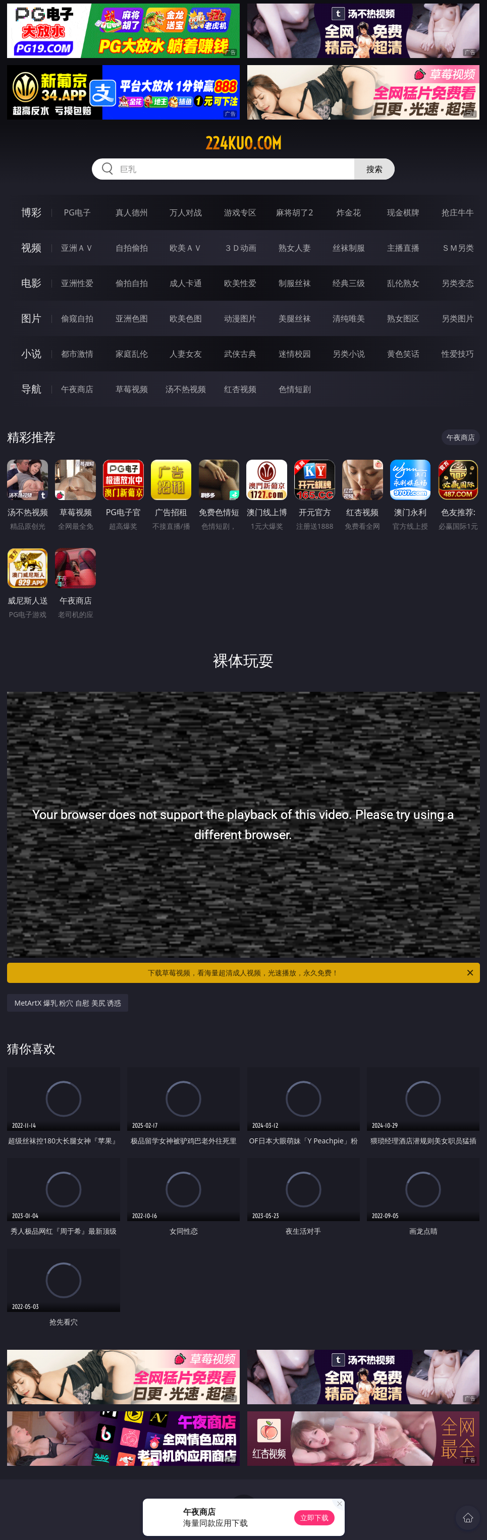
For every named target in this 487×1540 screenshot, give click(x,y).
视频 (31, 247)
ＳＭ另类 (458, 247)
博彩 (31, 212)
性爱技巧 (458, 353)
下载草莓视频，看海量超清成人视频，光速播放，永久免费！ (311, 973)
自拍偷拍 (132, 247)
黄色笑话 (403, 353)
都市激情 (77, 353)
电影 (31, 283)
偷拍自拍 (132, 283)
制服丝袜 (295, 283)
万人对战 (186, 212)
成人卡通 (186, 283)
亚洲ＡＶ (77, 247)
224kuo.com (243, 143)
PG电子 (77, 212)
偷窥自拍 (77, 318)
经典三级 (349, 283)
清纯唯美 (349, 318)
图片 (31, 318)
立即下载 (314, 1517)
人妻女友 (186, 353)
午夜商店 (77, 389)
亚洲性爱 (77, 283)
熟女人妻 (295, 247)
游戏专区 (240, 212)
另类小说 (349, 353)
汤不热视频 (186, 389)
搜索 (374, 169)
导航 (31, 389)
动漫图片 (240, 318)
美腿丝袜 (295, 318)
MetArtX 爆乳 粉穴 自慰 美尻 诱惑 (67, 1003)
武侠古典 (240, 353)
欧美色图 (186, 318)
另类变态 (458, 283)
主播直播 (403, 247)
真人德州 (132, 212)
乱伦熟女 (403, 283)
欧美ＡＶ (186, 247)
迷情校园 (295, 353)
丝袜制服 (349, 247)
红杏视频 (240, 389)
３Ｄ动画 (240, 247)
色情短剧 (295, 389)
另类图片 (458, 318)
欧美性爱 (240, 283)
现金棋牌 (403, 212)
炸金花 (349, 212)
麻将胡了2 (294, 212)
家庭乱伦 (132, 353)
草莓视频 (132, 389)
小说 (31, 353)
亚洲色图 (132, 318)
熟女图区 (403, 318)
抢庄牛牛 (458, 212)
